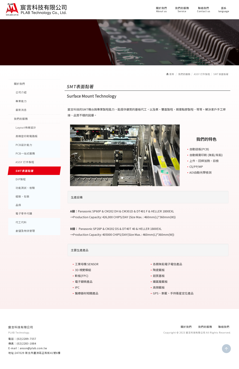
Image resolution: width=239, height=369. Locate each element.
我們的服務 (182, 9)
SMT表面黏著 (24, 171)
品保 (18, 205)
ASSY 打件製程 (25, 162)
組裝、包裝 (22, 196)
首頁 (170, 74)
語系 (223, 9)
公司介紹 (21, 92)
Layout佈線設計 (26, 127)
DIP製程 (21, 179)
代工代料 (21, 222)
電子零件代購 (24, 213)
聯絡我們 (203, 9)
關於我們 (161, 9)
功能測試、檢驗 (25, 188)
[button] (78, 155)
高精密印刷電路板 (27, 136)
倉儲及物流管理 (25, 231)
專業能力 (21, 101)
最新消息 (21, 110)
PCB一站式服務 (25, 153)
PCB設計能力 (24, 145)
